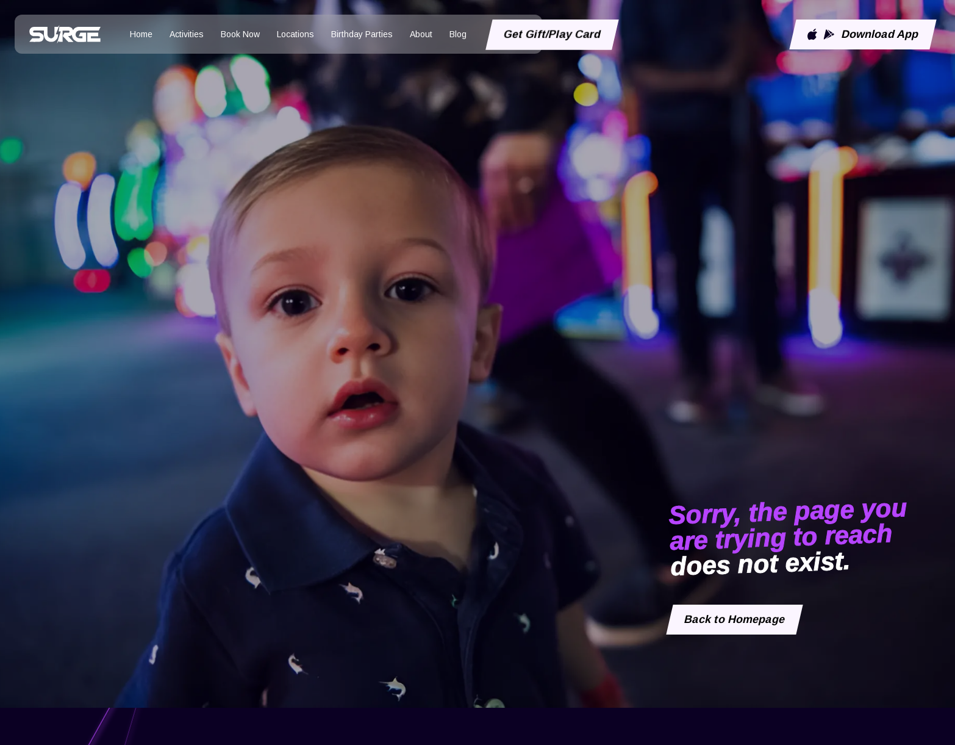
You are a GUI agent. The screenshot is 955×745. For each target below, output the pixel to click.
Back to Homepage (735, 619)
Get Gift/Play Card (553, 34)
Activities (187, 34)
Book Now (240, 34)
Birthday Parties (362, 34)
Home (141, 34)
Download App (863, 34)
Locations (295, 34)
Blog (458, 34)
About (421, 34)
